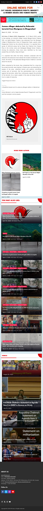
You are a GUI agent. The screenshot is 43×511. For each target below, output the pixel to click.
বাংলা (31, 2)
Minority (13, 213)
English (27, 2)
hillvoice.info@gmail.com (11, 482)
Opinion (5, 233)
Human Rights (6, 213)
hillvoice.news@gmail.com (24, 482)
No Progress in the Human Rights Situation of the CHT (17, 236)
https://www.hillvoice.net (11, 139)
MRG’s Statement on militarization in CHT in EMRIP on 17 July (19, 439)
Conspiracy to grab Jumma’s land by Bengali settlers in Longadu (20, 254)
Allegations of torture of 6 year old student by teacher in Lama (19, 327)
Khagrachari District (10, 80)
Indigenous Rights (22, 251)
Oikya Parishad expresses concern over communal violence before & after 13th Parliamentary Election (20, 20)
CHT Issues (6, 251)
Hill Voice (15, 32)
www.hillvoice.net (5, 475)
